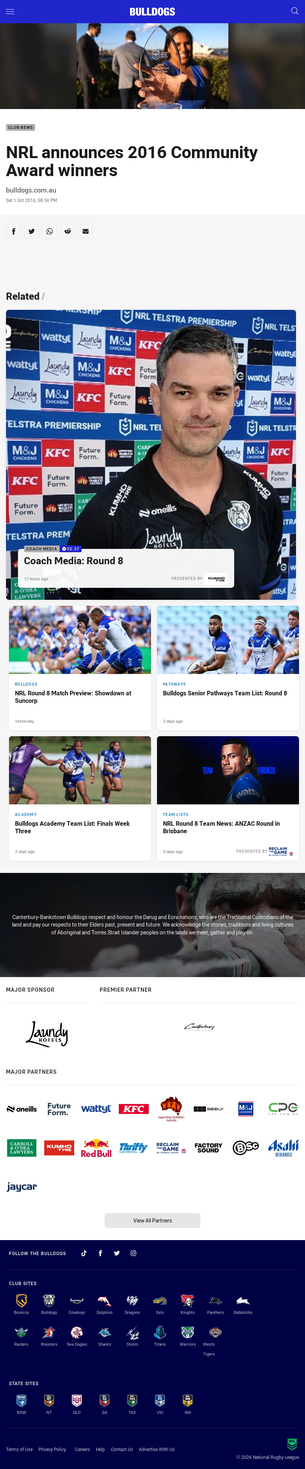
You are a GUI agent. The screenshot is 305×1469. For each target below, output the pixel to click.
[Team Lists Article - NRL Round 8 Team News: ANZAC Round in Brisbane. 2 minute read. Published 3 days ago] (228, 798)
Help (100, 1449)
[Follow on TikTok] (84, 1253)
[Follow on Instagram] (133, 1253)
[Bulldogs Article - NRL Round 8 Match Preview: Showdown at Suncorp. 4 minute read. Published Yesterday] (80, 668)
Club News (20, 127)
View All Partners (152, 1220)
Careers (82, 1449)
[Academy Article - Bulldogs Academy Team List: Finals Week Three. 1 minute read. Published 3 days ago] (80, 798)
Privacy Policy (52, 1449)
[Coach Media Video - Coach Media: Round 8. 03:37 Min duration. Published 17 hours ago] (151, 455)
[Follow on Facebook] (100, 1253)
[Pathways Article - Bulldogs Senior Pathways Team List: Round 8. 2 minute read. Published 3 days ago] (228, 668)
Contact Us (122, 1449)
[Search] (295, 11)
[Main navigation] (10, 11)
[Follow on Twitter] (117, 1253)
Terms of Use (19, 1449)
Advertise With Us (157, 1449)
